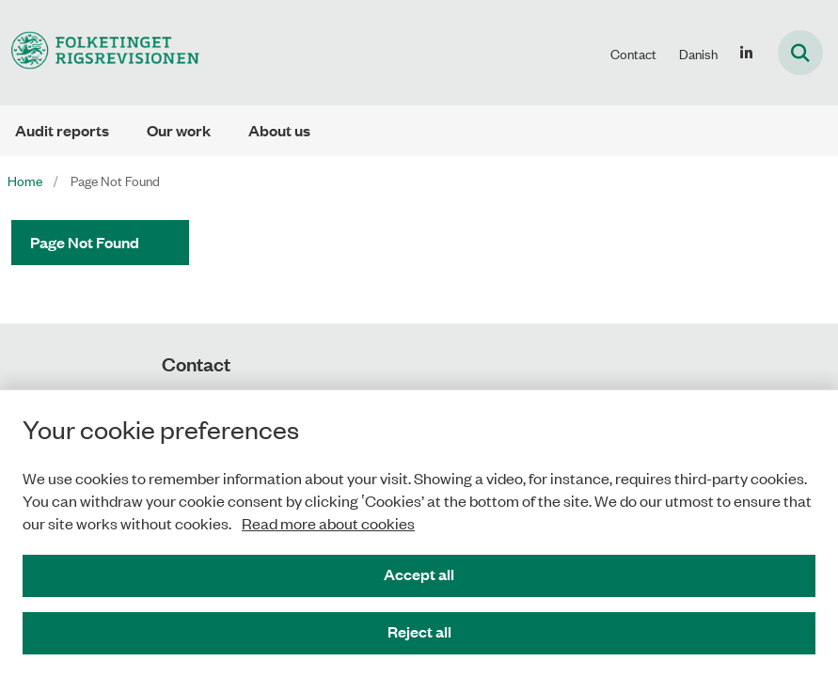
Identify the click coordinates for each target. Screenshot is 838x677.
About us (279, 130)
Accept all (419, 574)
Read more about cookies (328, 522)
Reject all (419, 631)
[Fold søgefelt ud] (800, 52)
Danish (698, 53)
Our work (179, 130)
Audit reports (62, 130)
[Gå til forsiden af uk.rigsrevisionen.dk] (99, 52)
